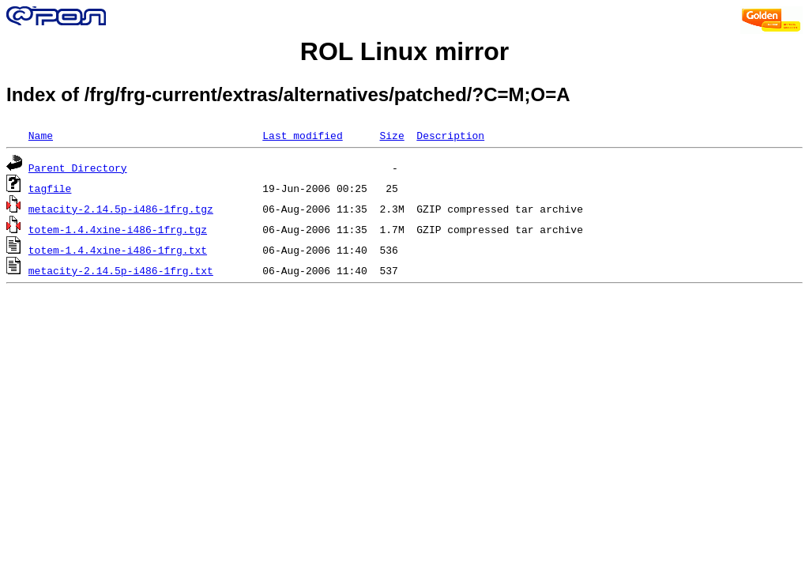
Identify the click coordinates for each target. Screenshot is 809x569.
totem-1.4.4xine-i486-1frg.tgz (117, 229)
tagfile (50, 188)
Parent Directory (77, 167)
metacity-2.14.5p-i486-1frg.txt (120, 270)
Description (450, 135)
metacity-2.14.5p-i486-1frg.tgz (120, 209)
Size (391, 135)
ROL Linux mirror (404, 51)
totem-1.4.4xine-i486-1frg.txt (117, 250)
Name (40, 135)
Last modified (302, 135)
